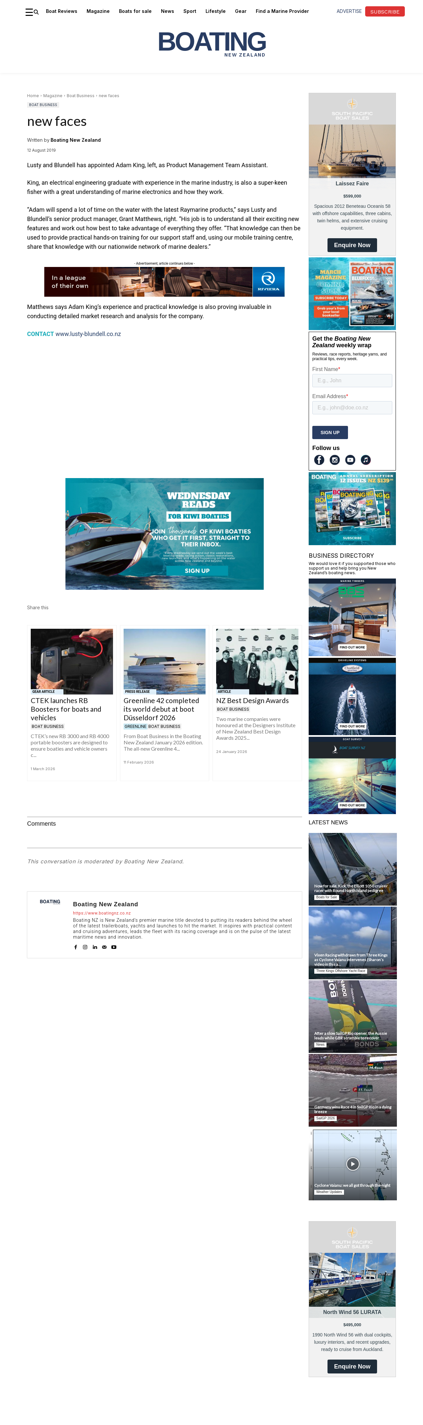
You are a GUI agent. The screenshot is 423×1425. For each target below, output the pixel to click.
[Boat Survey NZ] (352, 811)
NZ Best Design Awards (252, 700)
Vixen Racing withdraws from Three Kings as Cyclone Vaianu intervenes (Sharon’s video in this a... (351, 960)
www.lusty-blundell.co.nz (88, 333)
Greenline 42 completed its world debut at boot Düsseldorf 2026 (161, 709)
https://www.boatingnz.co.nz (102, 913)
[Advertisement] (164, 393)
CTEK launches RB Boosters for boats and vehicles (66, 709)
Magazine (52, 95)
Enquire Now (352, 245)
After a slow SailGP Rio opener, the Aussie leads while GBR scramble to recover (350, 1035)
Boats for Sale (326, 897)
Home (33, 95)
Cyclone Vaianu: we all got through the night (352, 1185)
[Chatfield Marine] (352, 733)
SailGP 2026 (325, 1118)
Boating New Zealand (76, 140)
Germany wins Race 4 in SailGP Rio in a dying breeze (352, 1109)
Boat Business (81, 95)
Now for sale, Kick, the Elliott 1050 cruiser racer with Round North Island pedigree (351, 888)
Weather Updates (329, 1192)
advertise (349, 11)
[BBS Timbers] (352, 654)
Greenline (135, 726)
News (320, 1044)
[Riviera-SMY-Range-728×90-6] (164, 295)
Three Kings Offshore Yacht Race (340, 971)
